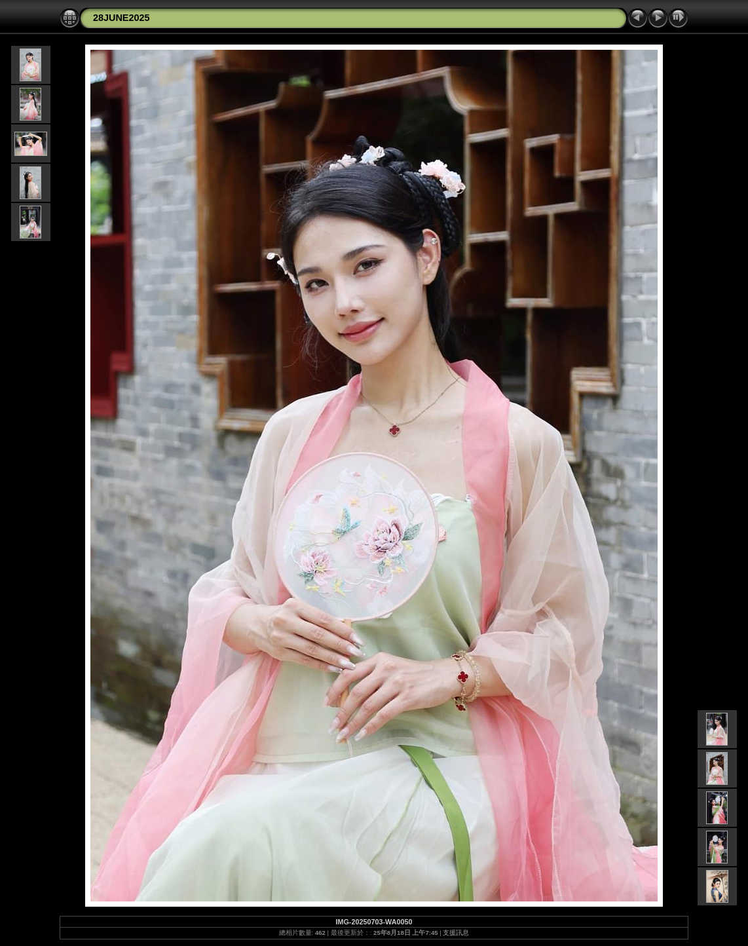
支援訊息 (456, 932)
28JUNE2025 (121, 17)
